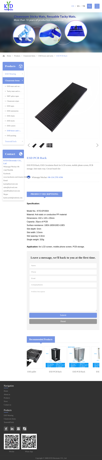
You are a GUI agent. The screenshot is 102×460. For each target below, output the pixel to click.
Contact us (7, 405)
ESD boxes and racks (45, 56)
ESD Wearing (10, 74)
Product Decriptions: (44, 194)
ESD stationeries (13, 111)
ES (78, 6)
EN (73, 6)
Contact (10, 154)
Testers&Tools (11, 141)
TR (84, 6)
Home (9, 56)
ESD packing (11, 136)
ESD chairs (11, 116)
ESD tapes (10, 106)
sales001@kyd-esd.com (11, 191)
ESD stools (11, 121)
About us (7, 394)
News (6, 401)
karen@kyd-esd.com (10, 184)
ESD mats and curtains (15, 86)
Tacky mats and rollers (15, 91)
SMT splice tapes (13, 96)
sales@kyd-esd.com (10, 187)
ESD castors (11, 126)
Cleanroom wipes (13, 101)
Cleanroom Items (29, 56)
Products (17, 56)
